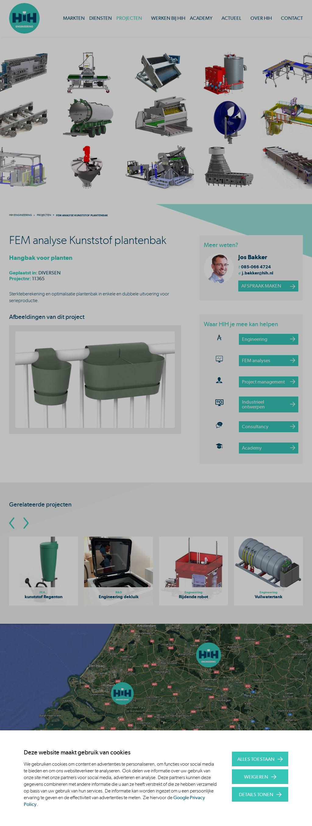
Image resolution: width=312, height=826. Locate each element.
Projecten (129, 18)
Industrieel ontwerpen (253, 404)
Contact (292, 18)
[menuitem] (20, 215)
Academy (201, 18)
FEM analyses (256, 360)
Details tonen (256, 794)
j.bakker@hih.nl (257, 272)
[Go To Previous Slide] (11, 523)
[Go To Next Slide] (26, 523)
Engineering (254, 339)
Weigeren (256, 777)
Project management (263, 382)
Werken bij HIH (168, 18)
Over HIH (261, 18)
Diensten (100, 18)
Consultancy (255, 426)
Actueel (231, 18)
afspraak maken (261, 286)
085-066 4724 (256, 266)
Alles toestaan (256, 759)
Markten (74, 18)
